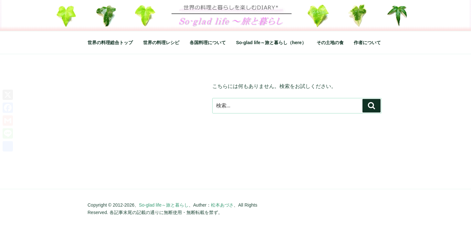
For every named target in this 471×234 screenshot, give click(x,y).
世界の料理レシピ (161, 42)
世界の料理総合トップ (110, 42)
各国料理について (208, 42)
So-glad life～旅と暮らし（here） (271, 42)
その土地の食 (330, 42)
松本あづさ (222, 205)
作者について (367, 42)
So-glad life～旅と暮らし (164, 205)
